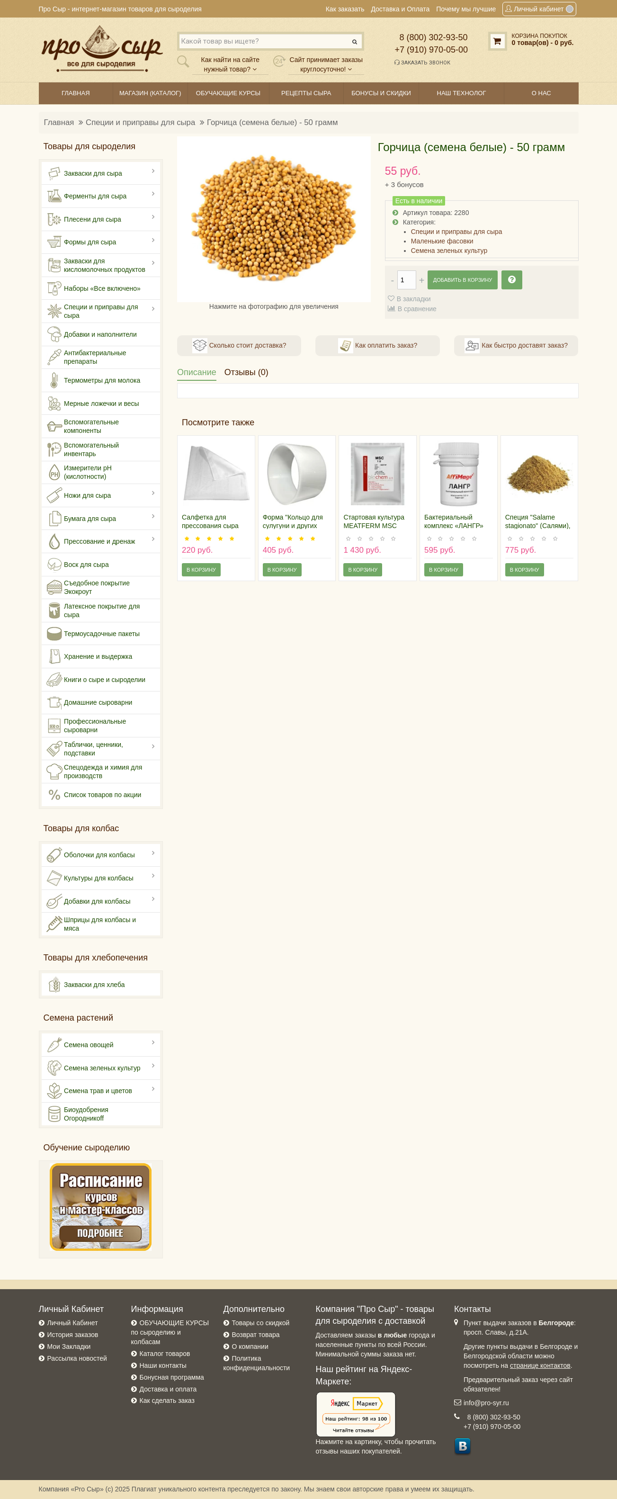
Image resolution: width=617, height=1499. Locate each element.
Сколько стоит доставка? (239, 345)
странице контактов (540, 1365)
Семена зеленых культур (449, 250)
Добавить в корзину (462, 280)
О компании (250, 1346)
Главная (59, 122)
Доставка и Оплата (400, 9)
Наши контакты (163, 1365)
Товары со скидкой (261, 1323)
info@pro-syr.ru (486, 1403)
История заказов (72, 1334)
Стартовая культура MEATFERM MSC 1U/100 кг (373, 525)
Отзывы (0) (246, 372)
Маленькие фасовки (442, 241)
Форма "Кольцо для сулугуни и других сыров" (293, 525)
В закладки (414, 299)
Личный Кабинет (72, 1323)
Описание (196, 372)
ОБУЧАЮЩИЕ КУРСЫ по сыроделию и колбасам (170, 1332)
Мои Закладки (69, 1346)
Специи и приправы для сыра (140, 122)
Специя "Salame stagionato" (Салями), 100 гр (538, 525)
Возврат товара (256, 1334)
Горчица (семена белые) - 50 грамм (272, 122)
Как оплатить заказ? (377, 345)
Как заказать (345, 9)
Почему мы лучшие (466, 9)
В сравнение (417, 309)
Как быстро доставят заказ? (516, 345)
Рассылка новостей (77, 1358)
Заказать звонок (422, 62)
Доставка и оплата (168, 1389)
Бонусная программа (172, 1377)
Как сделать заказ (167, 1400)
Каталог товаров (165, 1353)
